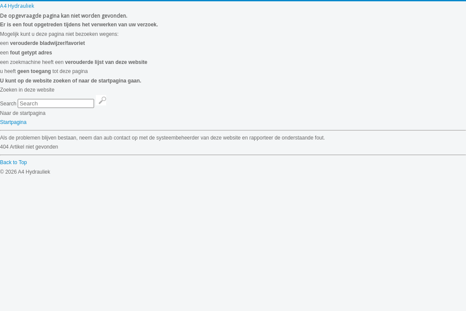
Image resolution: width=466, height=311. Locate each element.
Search (8, 104)
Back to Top (13, 162)
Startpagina (13, 122)
